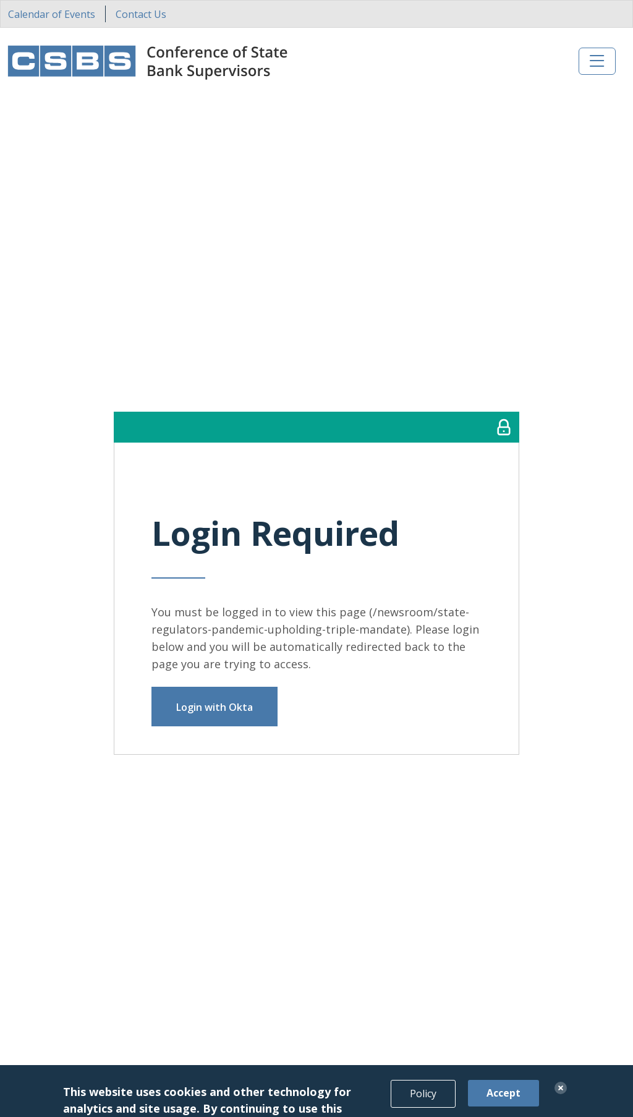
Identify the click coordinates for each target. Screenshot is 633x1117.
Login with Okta (214, 707)
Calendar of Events (51, 14)
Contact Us (141, 14)
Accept (503, 1103)
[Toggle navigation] (597, 61)
